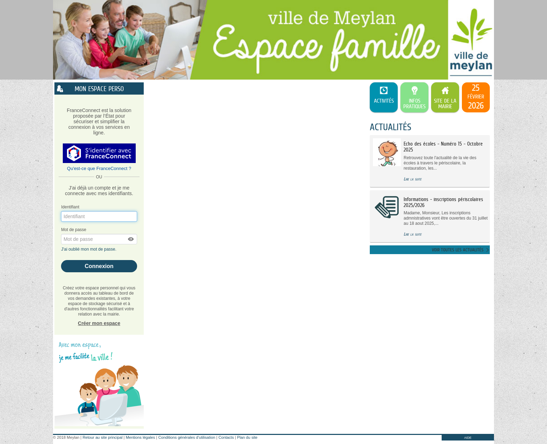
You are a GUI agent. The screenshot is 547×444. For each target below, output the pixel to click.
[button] (131, 239)
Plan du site (247, 437)
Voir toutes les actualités (458, 249)
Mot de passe (73, 229)
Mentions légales (140, 437)
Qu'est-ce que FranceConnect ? (99, 168)
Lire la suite (412, 179)
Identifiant (70, 207)
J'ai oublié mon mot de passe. (89, 249)
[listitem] (476, 97)
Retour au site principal (102, 437)
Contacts (226, 437)
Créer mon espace (99, 323)
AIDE (467, 437)
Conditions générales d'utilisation (186, 437)
